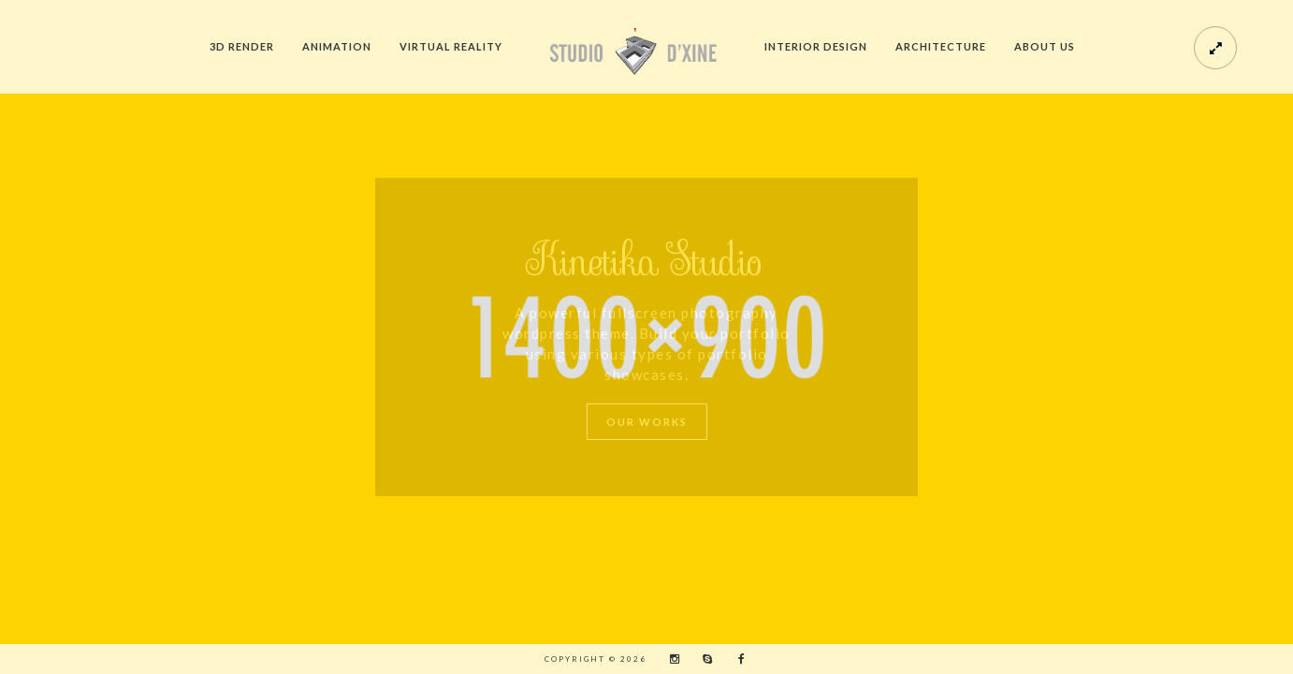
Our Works (647, 422)
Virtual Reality (451, 46)
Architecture (940, 46)
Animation (336, 46)
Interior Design (815, 46)
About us (1044, 46)
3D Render (242, 46)
